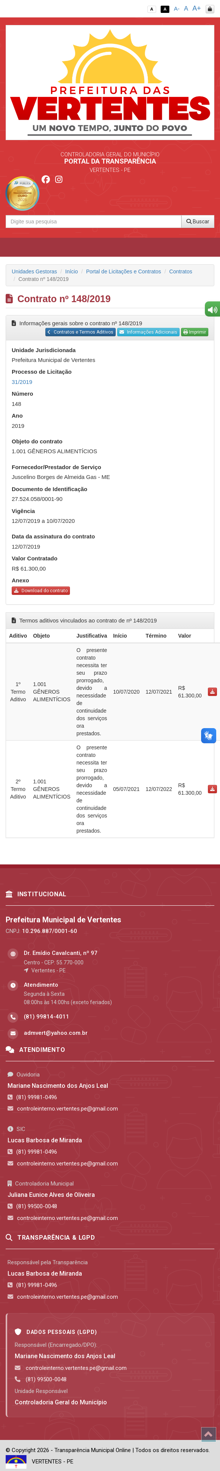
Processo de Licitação (41, 371)
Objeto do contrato (37, 441)
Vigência (23, 511)
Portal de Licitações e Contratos (123, 271)
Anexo (20, 580)
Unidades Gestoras (34, 271)
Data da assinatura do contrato (53, 536)
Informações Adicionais (148, 332)
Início (71, 271)
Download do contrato (41, 590)
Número (22, 393)
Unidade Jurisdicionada (44, 350)
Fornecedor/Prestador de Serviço (56, 467)
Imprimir (194, 332)
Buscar (197, 221)
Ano (17, 415)
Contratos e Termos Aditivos (80, 332)
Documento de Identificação (49, 489)
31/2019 (22, 382)
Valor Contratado (34, 558)
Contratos (180, 271)
